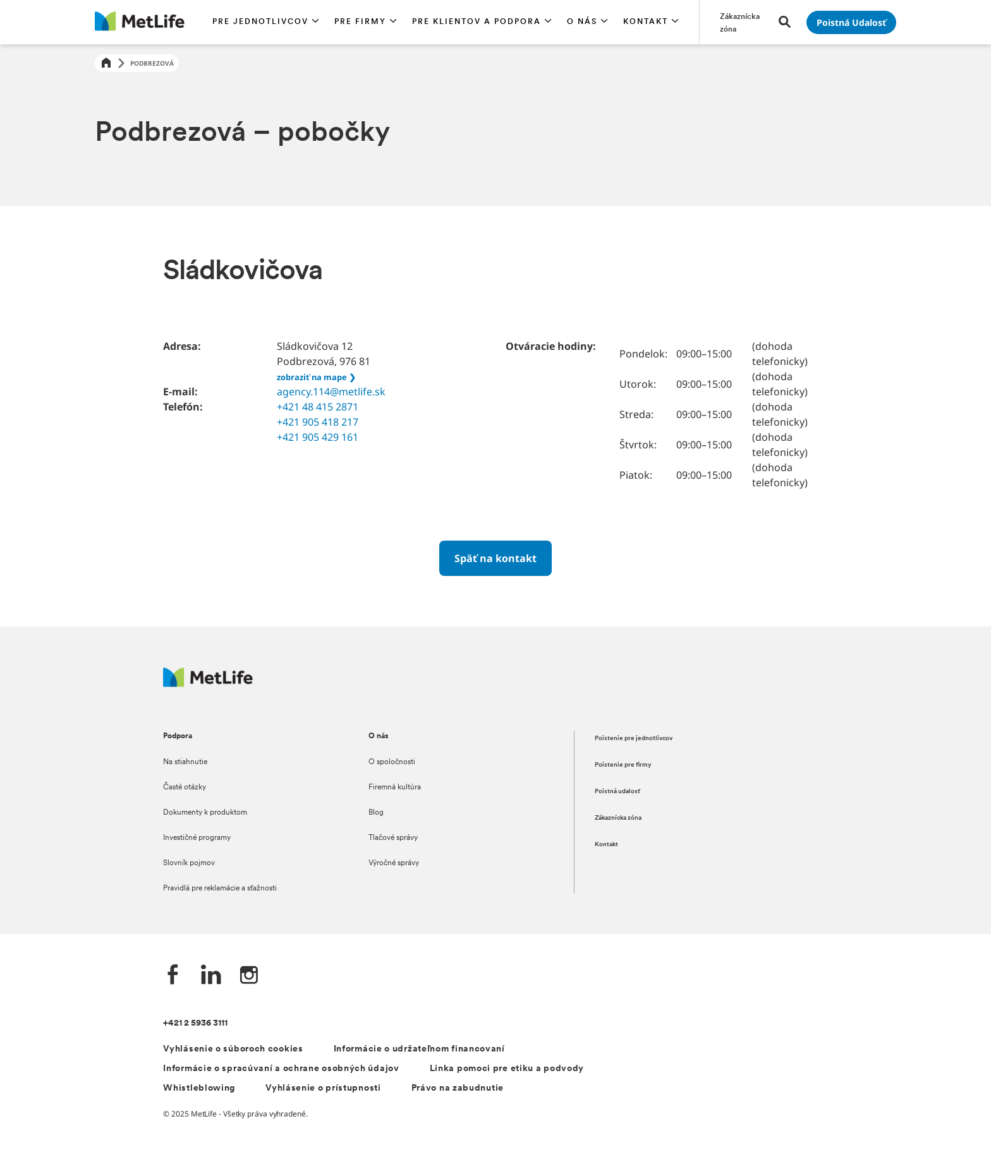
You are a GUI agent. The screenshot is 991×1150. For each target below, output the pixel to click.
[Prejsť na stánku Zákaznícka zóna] (741, 22)
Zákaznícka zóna (618, 818)
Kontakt (606, 844)
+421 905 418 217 (317, 422)
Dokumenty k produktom (205, 813)
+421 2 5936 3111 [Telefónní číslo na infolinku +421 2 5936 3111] (195, 1023)
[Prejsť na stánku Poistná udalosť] (851, 22)
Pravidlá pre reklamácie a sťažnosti (220, 888)
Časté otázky (184, 787)
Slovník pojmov (189, 863)
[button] (266, 22)
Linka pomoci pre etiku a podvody (507, 1069)
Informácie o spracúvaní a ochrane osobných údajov (281, 1069)
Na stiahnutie (185, 762)
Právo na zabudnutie (457, 1088)
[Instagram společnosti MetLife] (249, 976)
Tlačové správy (393, 838)
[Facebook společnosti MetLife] (173, 976)
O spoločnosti (391, 762)
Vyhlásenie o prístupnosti (323, 1088)
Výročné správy (393, 863)
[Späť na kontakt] (495, 558)
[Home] (106, 63)
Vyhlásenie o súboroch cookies (233, 1049)
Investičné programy (197, 838)
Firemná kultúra (394, 787)
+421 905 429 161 (317, 437)
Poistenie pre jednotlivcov (633, 738)
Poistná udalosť (617, 791)
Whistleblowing (199, 1088)
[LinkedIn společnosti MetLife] (211, 976)
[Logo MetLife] (208, 684)
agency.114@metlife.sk (331, 391)
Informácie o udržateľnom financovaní (419, 1049)
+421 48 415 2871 (317, 407)
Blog (376, 813)
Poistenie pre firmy (623, 765)
